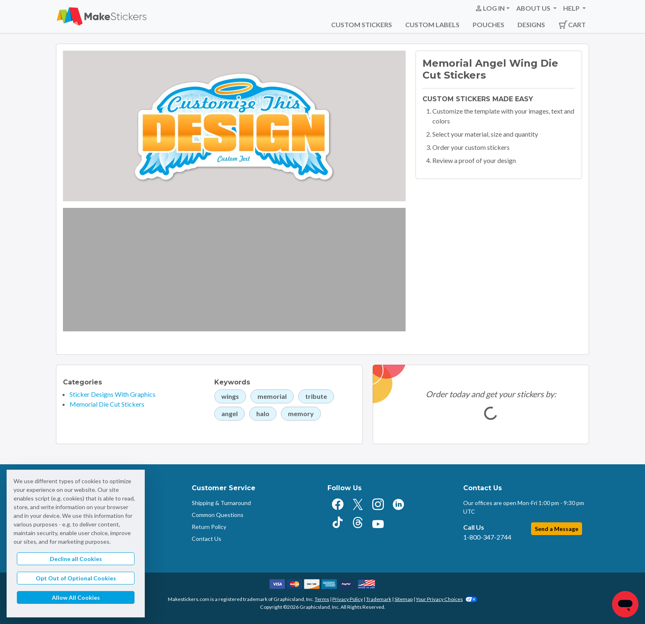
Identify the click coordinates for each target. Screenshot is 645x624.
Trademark (378, 599)
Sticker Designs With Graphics (112, 394)
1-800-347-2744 (487, 537)
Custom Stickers (361, 24)
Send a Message (556, 528)
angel (229, 413)
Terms (322, 599)
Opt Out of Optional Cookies (76, 578)
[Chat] (625, 604)
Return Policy (209, 526)
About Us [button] (534, 8)
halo (262, 413)
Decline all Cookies (76, 558)
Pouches (488, 24)
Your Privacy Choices (446, 599)
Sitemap (403, 599)
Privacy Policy (347, 599)
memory (301, 413)
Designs (531, 24)
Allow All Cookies (76, 597)
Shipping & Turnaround (221, 502)
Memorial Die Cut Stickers (107, 404)
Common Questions (218, 514)
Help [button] (572, 8)
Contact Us (206, 538)
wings (230, 396)
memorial (272, 396)
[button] (492, 8)
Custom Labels (432, 24)
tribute (316, 396)
